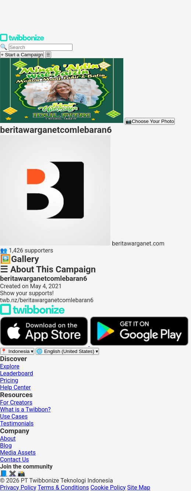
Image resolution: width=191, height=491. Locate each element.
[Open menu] (48, 54)
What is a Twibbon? (25, 409)
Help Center (15, 387)
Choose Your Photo (149, 121)
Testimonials (16, 423)
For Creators (16, 402)
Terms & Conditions (63, 487)
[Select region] (17, 351)
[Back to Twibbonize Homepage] (32, 313)
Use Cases (14, 416)
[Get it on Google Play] (139, 343)
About (8, 438)
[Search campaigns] (40, 47)
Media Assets (18, 452)
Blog (6, 445)
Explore (10, 366)
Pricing (9, 380)
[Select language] (67, 351)
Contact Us (14, 459)
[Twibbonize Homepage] (22, 39)
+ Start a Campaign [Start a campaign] (22, 54)
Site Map (139, 487)
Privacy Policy (18, 487)
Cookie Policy (108, 487)
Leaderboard (16, 373)
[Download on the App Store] (45, 343)
